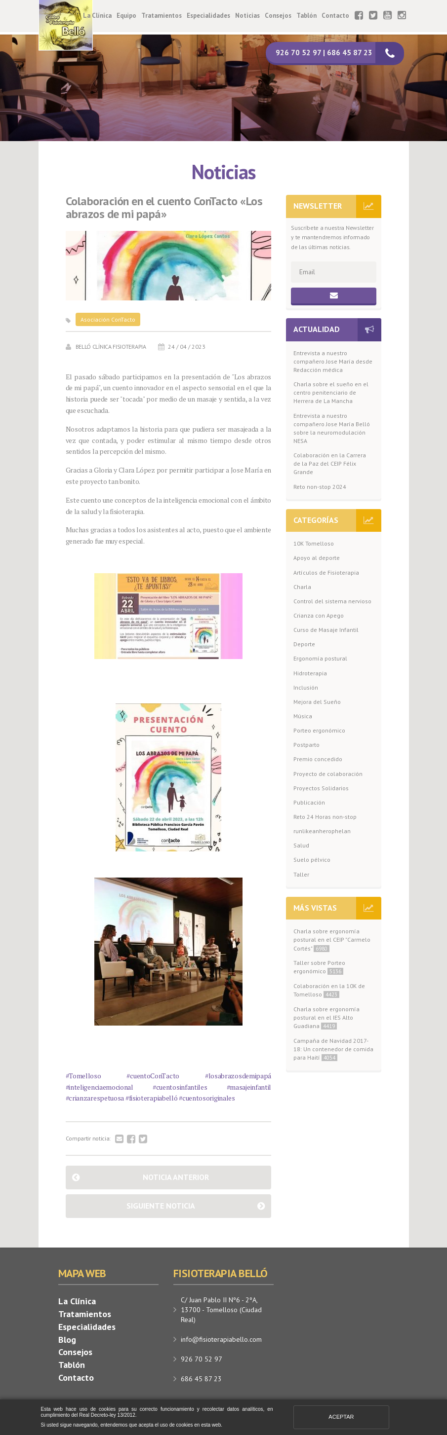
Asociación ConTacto (108, 319)
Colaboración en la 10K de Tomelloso (329, 990)
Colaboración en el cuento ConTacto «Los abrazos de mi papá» (164, 208)
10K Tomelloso (313, 543)
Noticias (247, 15)
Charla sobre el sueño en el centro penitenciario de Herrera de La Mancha (330, 392)
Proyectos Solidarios (321, 788)
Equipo (126, 15)
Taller (301, 874)
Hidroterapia (310, 673)
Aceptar (341, 1417)
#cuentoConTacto (152, 1075)
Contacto (335, 15)
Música (302, 716)
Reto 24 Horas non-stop (325, 816)
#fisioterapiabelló (151, 1098)
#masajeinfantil (249, 1087)
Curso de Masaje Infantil (326, 629)
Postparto (306, 744)
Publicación (309, 802)
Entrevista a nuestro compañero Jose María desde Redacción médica (332, 361)
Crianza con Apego (318, 615)
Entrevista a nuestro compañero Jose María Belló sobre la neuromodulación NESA (331, 428)
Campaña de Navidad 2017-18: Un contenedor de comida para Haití (333, 1049)
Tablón (306, 15)
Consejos (278, 15)
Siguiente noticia (160, 1206)
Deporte (304, 644)
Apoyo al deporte (316, 557)
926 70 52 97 (201, 1359)
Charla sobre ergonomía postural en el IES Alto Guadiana (326, 1017)
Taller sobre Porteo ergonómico (319, 967)
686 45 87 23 (201, 1378)
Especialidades (208, 15)
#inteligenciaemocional (99, 1087)
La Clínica (97, 15)
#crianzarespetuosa (95, 1098)
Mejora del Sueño (317, 701)
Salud (301, 845)
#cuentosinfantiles (180, 1087)
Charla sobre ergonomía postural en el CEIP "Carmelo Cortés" (331, 939)
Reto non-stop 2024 (319, 486)
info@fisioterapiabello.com (221, 1339)
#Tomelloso (83, 1075)
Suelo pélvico (311, 859)
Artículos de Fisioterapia (326, 572)
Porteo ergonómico (319, 730)
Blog (67, 1339)
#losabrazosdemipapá (238, 1075)
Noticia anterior (176, 1177)
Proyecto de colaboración (328, 773)
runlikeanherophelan (322, 831)
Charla (302, 586)
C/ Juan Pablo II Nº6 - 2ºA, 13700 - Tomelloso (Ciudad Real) (221, 1309)
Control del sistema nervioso (332, 601)
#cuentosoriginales (207, 1098)
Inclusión (305, 687)
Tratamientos (161, 15)
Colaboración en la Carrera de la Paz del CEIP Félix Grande (329, 463)
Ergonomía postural (320, 658)
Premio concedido (317, 759)
